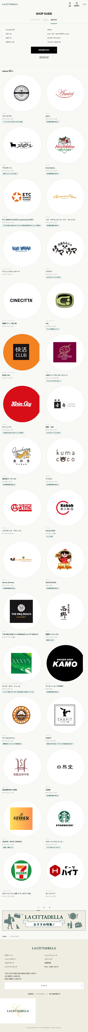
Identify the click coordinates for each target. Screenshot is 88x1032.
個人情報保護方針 (54, 994)
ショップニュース (50, 955)
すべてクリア (44, 57)
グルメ (45, 20)
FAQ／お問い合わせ (51, 967)
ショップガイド (10, 959)
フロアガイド (9, 963)
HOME (4, 936)
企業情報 (30, 994)
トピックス (48, 959)
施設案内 (76, 6)
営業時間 (47, 963)
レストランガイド (11, 967)
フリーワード (35, 20)
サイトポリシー (41, 994)
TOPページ (9, 955)
